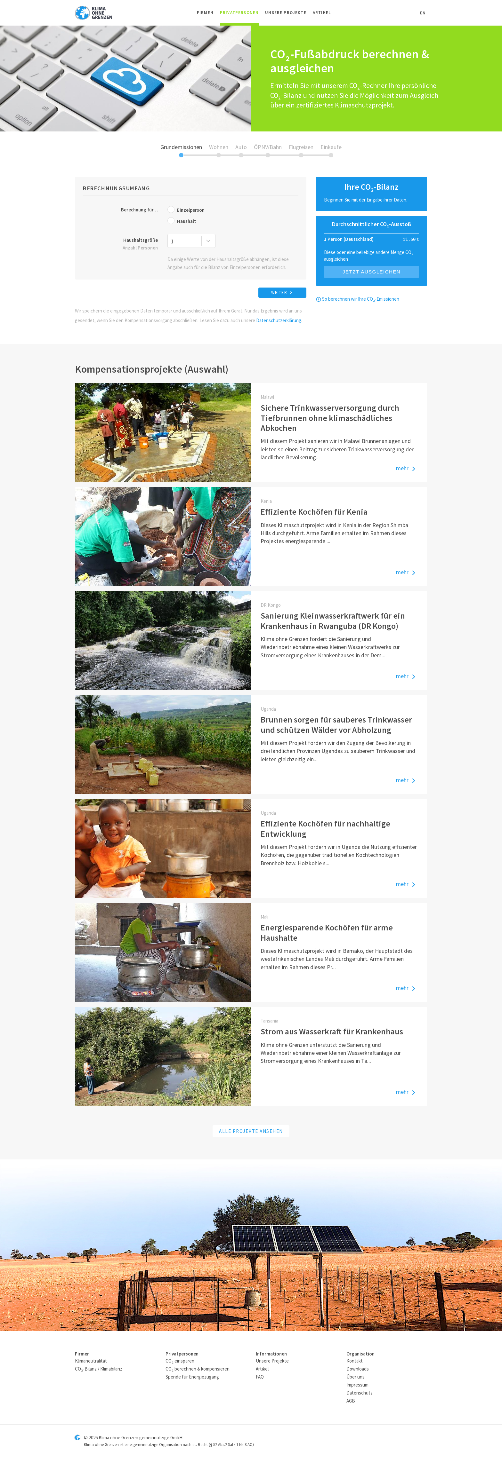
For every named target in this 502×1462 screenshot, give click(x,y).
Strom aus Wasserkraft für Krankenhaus (332, 1031)
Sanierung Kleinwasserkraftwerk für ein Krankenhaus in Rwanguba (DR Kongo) (333, 620)
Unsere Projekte (285, 12)
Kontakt (354, 1361)
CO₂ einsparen (180, 1361)
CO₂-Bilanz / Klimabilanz (98, 1369)
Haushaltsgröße (120, 244)
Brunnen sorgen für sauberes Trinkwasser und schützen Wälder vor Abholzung (336, 724)
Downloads (357, 1369)
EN (423, 13)
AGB (350, 1401)
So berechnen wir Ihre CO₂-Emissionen (357, 299)
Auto (241, 147)
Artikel (322, 12)
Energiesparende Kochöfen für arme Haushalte (327, 932)
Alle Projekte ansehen (251, 1131)
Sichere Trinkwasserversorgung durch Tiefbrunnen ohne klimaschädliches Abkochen (330, 417)
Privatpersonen (239, 12)
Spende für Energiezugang (192, 1377)
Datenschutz (359, 1393)
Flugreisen (301, 147)
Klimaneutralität (91, 1361)
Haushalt (181, 220)
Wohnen (218, 147)
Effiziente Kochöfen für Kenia (314, 511)
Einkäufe (331, 147)
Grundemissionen (181, 147)
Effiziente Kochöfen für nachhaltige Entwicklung (325, 828)
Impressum (357, 1385)
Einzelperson (186, 209)
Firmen (205, 12)
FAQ (260, 1377)
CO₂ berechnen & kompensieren (198, 1369)
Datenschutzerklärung (278, 320)
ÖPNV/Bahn (268, 147)
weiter (282, 292)
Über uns (355, 1377)
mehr (406, 468)
